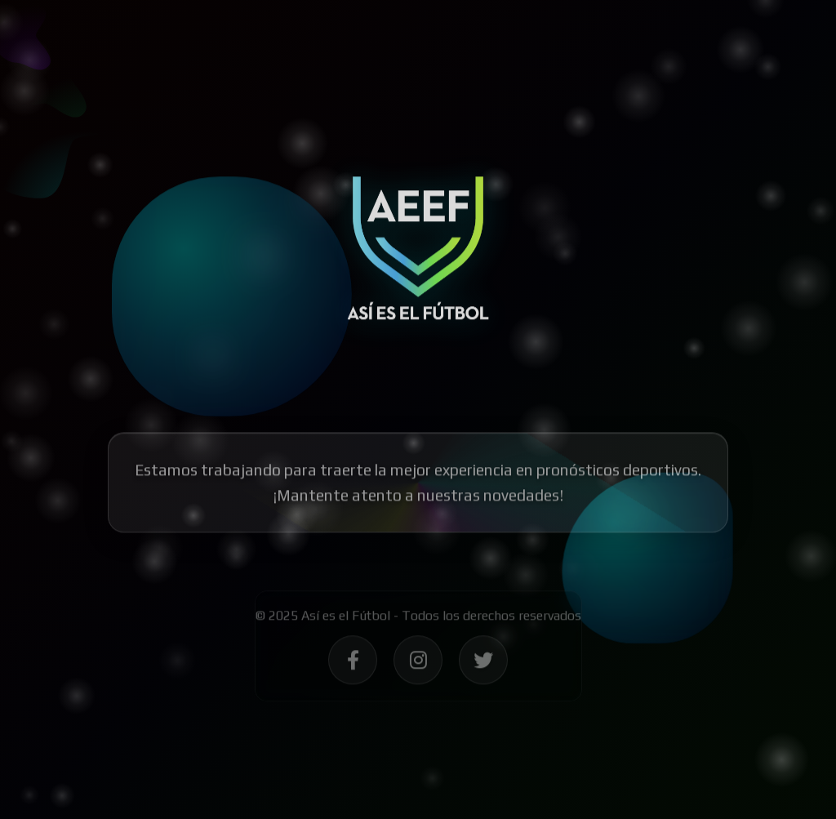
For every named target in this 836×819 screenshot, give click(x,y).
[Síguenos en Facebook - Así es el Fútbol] (352, 663)
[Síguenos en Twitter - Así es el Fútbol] (483, 663)
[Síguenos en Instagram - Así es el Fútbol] (418, 663)
